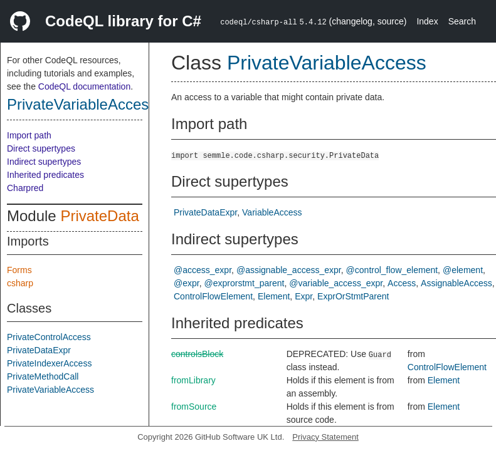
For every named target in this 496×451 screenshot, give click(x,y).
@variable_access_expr (336, 283)
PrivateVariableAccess (81, 104)
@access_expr (202, 270)
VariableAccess (272, 212)
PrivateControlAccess (49, 337)
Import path (29, 135)
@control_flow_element (392, 270)
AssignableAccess (456, 283)
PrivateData (99, 215)
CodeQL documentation (84, 86)
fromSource (193, 407)
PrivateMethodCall (42, 376)
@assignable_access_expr (288, 270)
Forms (19, 270)
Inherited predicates (45, 175)
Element (274, 296)
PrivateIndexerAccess (49, 363)
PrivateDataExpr (39, 350)
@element (463, 270)
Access (402, 283)
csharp (20, 283)
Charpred (25, 188)
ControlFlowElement (213, 296)
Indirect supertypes (44, 162)
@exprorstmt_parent (244, 283)
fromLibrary (193, 380)
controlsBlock (197, 354)
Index (427, 21)
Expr (303, 296)
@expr (186, 283)
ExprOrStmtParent (353, 296)
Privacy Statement (325, 437)
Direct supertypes (41, 148)
